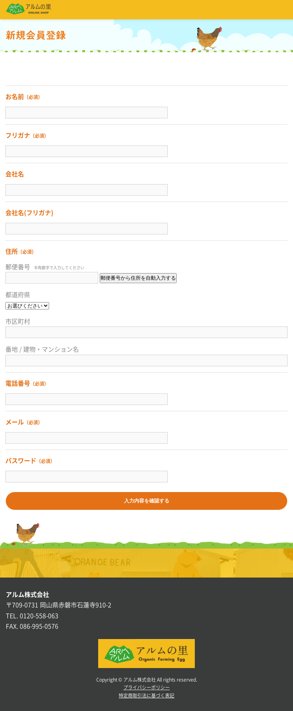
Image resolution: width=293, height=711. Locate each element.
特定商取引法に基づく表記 (146, 695)
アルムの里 (28, 9)
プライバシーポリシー (146, 687)
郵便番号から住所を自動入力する (138, 278)
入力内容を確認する (146, 501)
